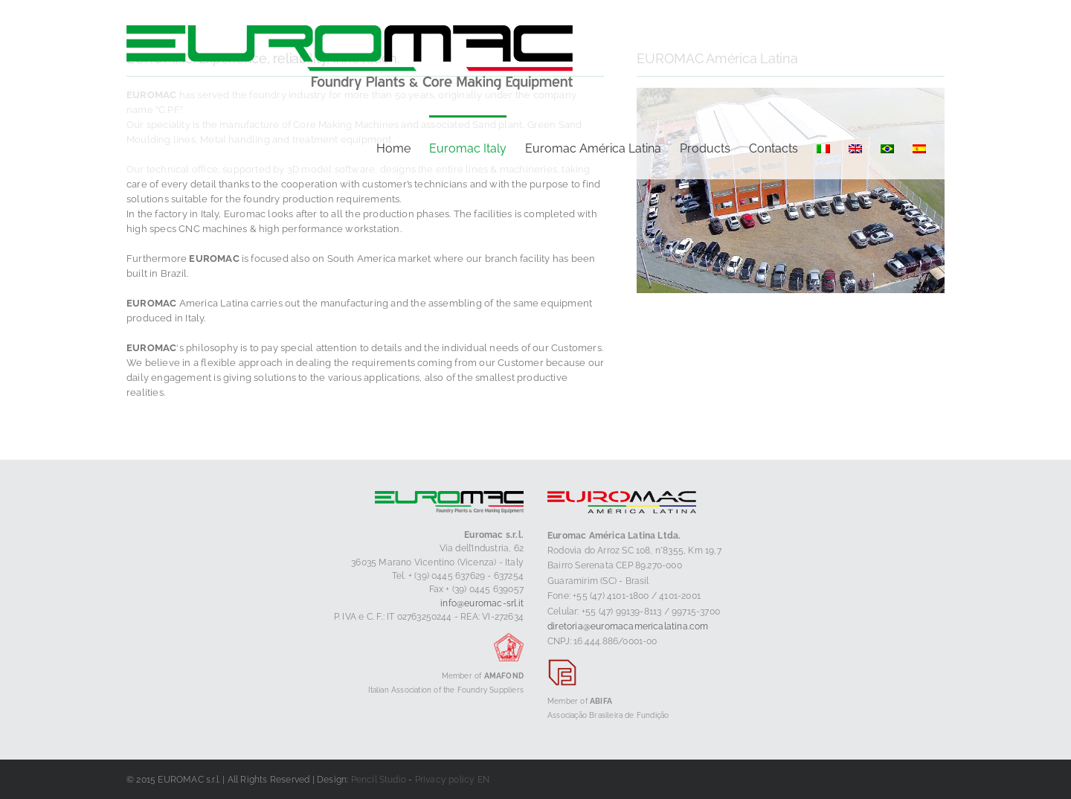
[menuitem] (823, 147)
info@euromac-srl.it (482, 603)
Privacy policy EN (452, 779)
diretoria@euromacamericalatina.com (628, 626)
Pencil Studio (379, 779)
